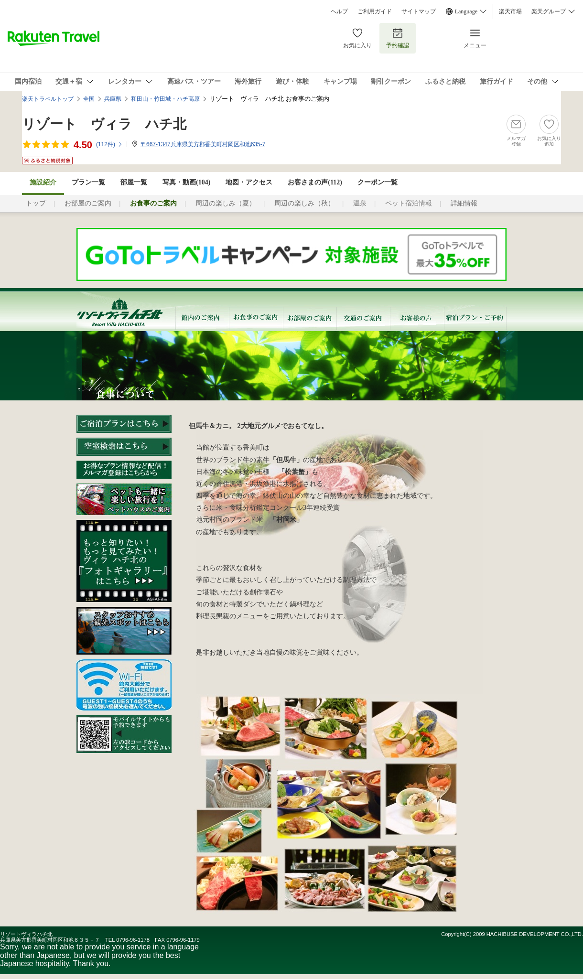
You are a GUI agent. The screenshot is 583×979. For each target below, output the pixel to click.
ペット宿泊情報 (408, 203)
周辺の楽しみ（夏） (225, 203)
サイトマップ (418, 11)
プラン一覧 (88, 182)
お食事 (255, 318)
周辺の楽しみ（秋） (304, 203)
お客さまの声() (315, 182)
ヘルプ (339, 11)
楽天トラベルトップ (48, 99)
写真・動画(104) (186, 182)
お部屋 (309, 318)
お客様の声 (417, 318)
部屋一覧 (133, 182)
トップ (36, 203)
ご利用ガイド (374, 11)
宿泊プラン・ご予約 (475, 318)
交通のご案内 (363, 318)
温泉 (360, 203)
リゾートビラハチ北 (125, 309)
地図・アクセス (249, 182)
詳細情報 (464, 203)
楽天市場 (510, 11)
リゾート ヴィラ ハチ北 (104, 124)
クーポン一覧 (377, 182)
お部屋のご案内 (88, 203)
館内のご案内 (201, 318)
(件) (109, 144)
